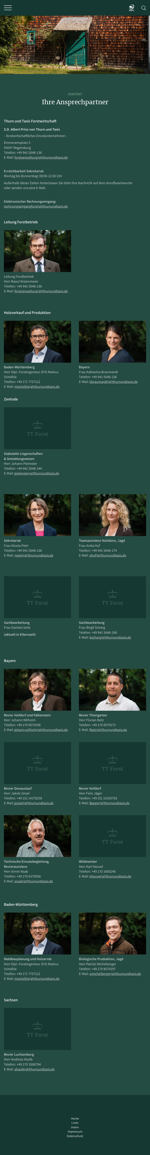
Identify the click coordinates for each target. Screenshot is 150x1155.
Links (75, 1123)
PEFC (132, 8)
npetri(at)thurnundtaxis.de (33, 555)
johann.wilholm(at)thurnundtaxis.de (41, 729)
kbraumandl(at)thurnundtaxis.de (113, 381)
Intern (75, 1127)
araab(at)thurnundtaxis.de (33, 881)
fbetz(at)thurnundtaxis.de (108, 729)
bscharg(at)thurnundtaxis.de (110, 637)
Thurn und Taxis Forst (75, 8)
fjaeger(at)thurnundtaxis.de (109, 803)
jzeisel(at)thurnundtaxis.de (34, 803)
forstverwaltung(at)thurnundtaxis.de (41, 157)
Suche (143, 8)
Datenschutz (75, 1136)
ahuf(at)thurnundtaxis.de (107, 555)
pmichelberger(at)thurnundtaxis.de (115, 973)
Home (75, 1118)
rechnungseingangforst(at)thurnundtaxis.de (36, 206)
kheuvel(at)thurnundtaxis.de (110, 876)
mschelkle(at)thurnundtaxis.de (37, 386)
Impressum (75, 1131)
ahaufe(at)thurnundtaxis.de (34, 1069)
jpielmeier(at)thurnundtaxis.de (36, 473)
